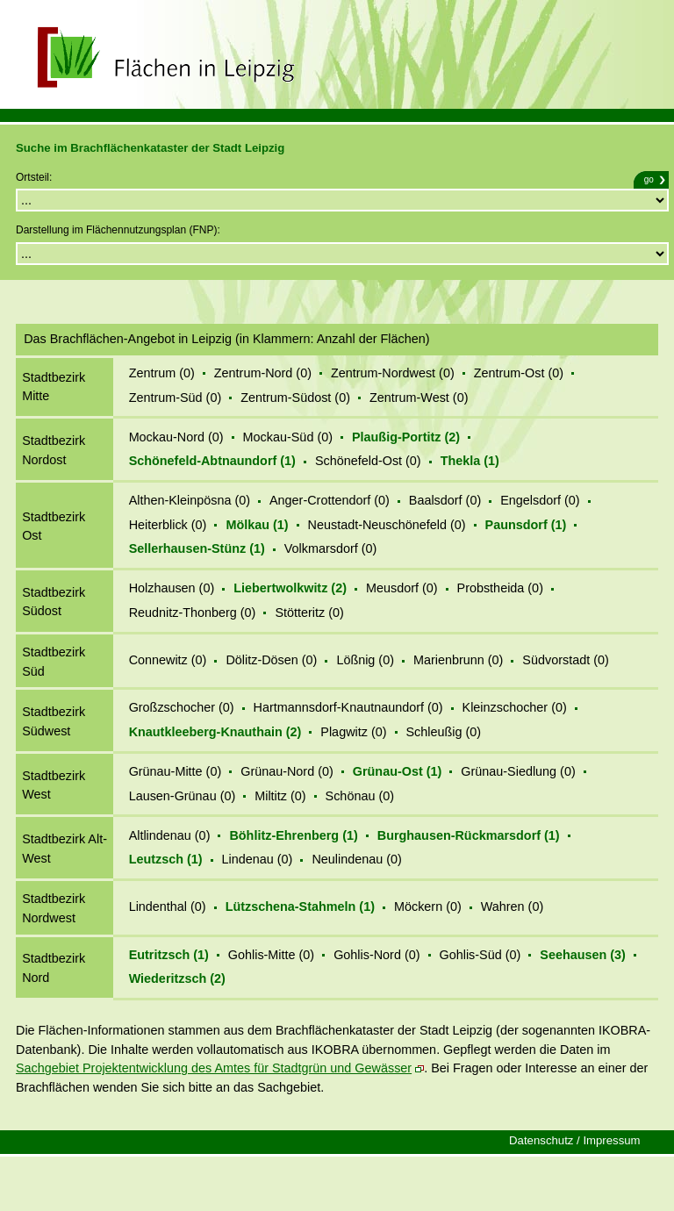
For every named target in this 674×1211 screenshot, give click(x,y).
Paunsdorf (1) (526, 525)
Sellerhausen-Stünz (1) (197, 548)
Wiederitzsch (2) (177, 978)
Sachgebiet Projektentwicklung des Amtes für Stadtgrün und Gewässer (214, 1068)
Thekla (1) (470, 461)
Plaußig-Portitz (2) (406, 437)
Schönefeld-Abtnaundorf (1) (212, 461)
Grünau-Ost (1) (397, 771)
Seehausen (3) (583, 955)
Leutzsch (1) (166, 859)
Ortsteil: (34, 177)
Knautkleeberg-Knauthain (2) (215, 732)
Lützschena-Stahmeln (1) (300, 906)
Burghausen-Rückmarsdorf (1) (468, 835)
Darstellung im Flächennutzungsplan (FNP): (118, 230)
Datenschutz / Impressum (575, 1140)
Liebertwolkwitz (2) (290, 588)
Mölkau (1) (257, 525)
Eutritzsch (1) (169, 955)
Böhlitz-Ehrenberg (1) (293, 835)
